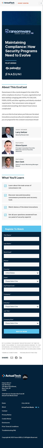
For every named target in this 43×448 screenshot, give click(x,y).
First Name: (8, 235)
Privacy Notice (6, 415)
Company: (7, 294)
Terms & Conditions (10, 352)
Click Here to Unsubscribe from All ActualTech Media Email (13, 394)
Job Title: (7, 311)
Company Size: (9, 319)
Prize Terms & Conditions (10, 426)
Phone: (6, 261)
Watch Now (21, 331)
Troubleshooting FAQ (28, 352)
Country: (7, 269)
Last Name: (8, 243)
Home (4, 403)
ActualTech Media (15, 3)
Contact (4, 411)
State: (6, 277)
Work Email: (8, 252)
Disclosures (6, 422)
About (4, 407)
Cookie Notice (6, 419)
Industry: (7, 303)
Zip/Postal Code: (9, 286)
